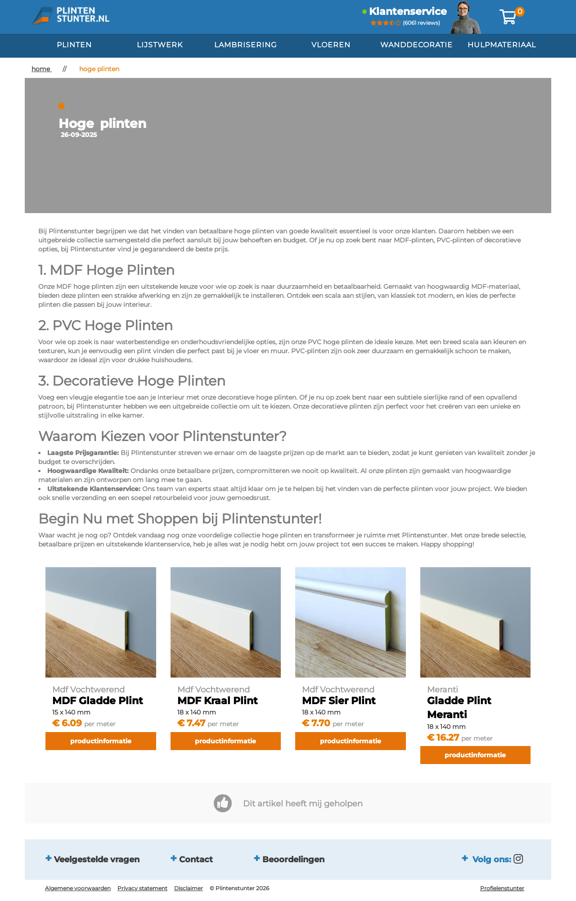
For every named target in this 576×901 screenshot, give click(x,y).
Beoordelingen (293, 859)
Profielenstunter (502, 888)
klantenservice (408, 11)
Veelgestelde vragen (97, 859)
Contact (196, 859)
